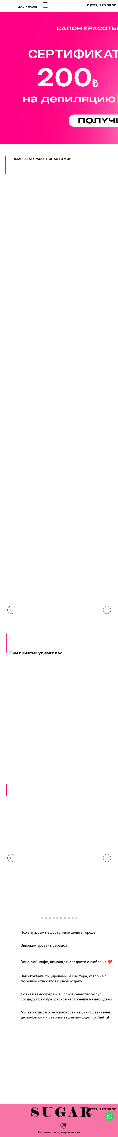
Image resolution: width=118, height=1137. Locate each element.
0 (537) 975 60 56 (101, 5)
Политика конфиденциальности (59, 1132)
